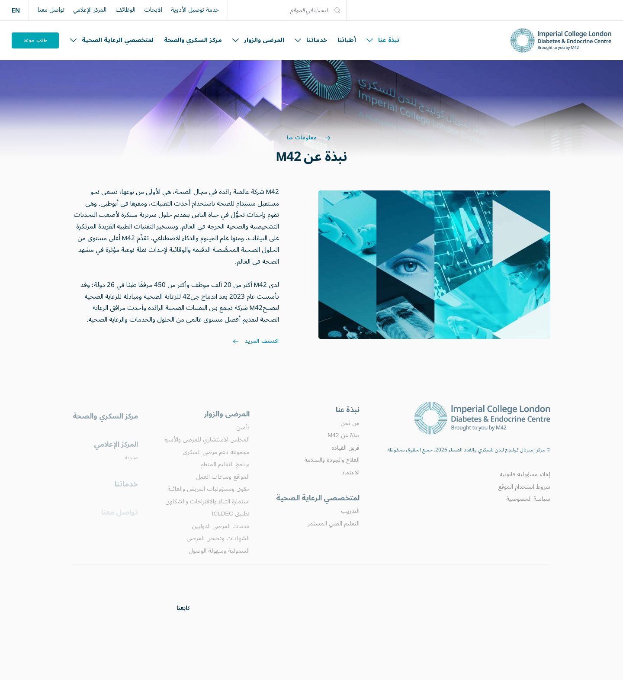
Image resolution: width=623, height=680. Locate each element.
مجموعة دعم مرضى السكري (216, 464)
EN (16, 10)
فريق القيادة (345, 457)
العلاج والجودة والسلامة (332, 469)
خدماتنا (311, 40)
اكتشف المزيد (256, 344)
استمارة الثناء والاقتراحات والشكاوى (207, 513)
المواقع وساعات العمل (223, 488)
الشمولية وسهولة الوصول (219, 562)
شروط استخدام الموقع (524, 495)
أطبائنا (346, 40)
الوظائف (125, 10)
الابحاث (153, 10)
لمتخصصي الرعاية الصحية (112, 40)
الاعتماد (350, 482)
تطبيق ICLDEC (231, 525)
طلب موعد (35, 40)
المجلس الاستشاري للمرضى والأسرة (207, 451)
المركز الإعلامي (89, 10)
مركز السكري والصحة (193, 40)
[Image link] (434, 264)
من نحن (350, 432)
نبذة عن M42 (344, 444)
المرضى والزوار (258, 40)
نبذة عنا (382, 40)
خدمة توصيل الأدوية (195, 10)
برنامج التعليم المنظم (225, 476)
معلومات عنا (309, 138)
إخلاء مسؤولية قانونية (524, 483)
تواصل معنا (51, 10)
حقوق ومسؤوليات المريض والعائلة (208, 500)
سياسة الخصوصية (528, 507)
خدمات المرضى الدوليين (221, 538)
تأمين (243, 439)
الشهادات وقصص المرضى (218, 550)
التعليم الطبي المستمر (334, 534)
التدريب (350, 522)
